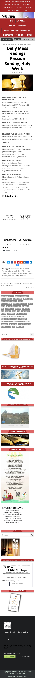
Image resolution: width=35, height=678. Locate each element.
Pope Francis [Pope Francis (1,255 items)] (4, 316)
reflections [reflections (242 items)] (21, 316)
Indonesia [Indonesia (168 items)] (8, 311)
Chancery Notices (8, 7)
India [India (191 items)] (2, 311)
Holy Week (13, 273)
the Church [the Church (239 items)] (4, 324)
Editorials (21, 21)
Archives (19, 7)
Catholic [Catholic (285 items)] (9, 299)
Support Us (28, 7)
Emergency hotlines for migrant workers (17, 1)
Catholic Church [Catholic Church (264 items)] (17, 299)
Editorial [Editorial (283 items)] (9, 306)
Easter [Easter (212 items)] (3, 306)
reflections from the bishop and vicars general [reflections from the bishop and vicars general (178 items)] (13, 319)
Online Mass (26, 4)
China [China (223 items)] (31, 299)
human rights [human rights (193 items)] (26, 309)
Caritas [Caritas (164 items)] (3, 299)
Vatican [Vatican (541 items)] (9, 327)
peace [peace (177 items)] (17, 314)
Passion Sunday (13, 276)
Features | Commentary (17, 25)
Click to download (17, 584)
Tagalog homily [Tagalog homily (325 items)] (26, 321)
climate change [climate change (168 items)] (5, 301)
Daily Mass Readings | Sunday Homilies (17, 30)
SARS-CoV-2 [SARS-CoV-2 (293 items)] (4, 321)
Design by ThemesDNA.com (17, 676)
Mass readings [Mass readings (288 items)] (25, 311)
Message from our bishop (13, 35)
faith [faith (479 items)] (2, 309)
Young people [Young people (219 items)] (19, 327)
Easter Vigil (13, 271)
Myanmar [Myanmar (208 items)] (3, 314)
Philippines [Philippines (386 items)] (24, 314)
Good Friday (22, 271)
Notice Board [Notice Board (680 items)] (11, 314)
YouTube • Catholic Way (12, 4)
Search (25, 11)
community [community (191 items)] (14, 301)
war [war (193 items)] (14, 327)
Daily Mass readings (17, 269)
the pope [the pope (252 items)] (21, 324)
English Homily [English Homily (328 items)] (17, 306)
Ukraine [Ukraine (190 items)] (3, 327)
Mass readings (23, 273)
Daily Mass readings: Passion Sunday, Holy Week (17, 58)
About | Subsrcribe (13, 11)
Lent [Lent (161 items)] (19, 311)
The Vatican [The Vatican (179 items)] (28, 324)
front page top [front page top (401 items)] (10, 309)
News (12, 21)
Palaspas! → (30, 288)
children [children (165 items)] (26, 299)
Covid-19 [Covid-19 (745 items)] (20, 301)
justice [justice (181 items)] (14, 311)
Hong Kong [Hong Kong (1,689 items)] (18, 309)
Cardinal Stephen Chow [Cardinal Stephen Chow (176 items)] (7, 296)
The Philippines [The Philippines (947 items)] (13, 324)
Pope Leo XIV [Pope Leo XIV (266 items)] (13, 316)
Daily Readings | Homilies (24, 44)
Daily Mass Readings (10, 44)
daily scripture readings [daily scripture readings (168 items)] (19, 304)
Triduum (23, 276)
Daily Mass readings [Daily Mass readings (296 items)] (6, 304)
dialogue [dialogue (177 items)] (30, 304)
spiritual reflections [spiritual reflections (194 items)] (14, 321)
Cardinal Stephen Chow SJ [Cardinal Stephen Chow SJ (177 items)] (21, 296)
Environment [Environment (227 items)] (25, 306)
